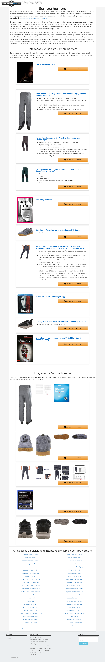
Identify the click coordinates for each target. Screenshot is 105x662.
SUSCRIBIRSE (83, 643)
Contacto (8, 638)
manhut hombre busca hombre (30, 18)
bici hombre (45, 18)
